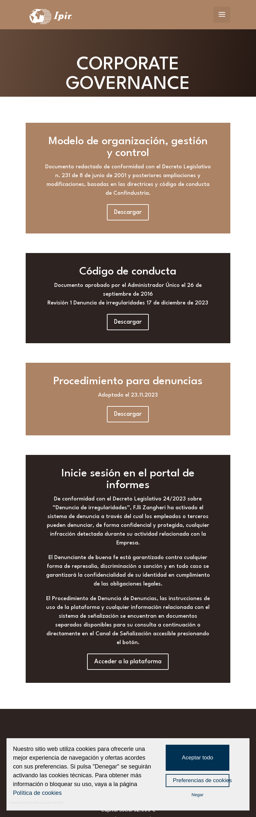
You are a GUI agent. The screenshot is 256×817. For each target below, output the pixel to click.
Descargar (128, 212)
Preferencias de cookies (201, 780)
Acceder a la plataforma (127, 662)
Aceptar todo (197, 757)
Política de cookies (37, 793)
